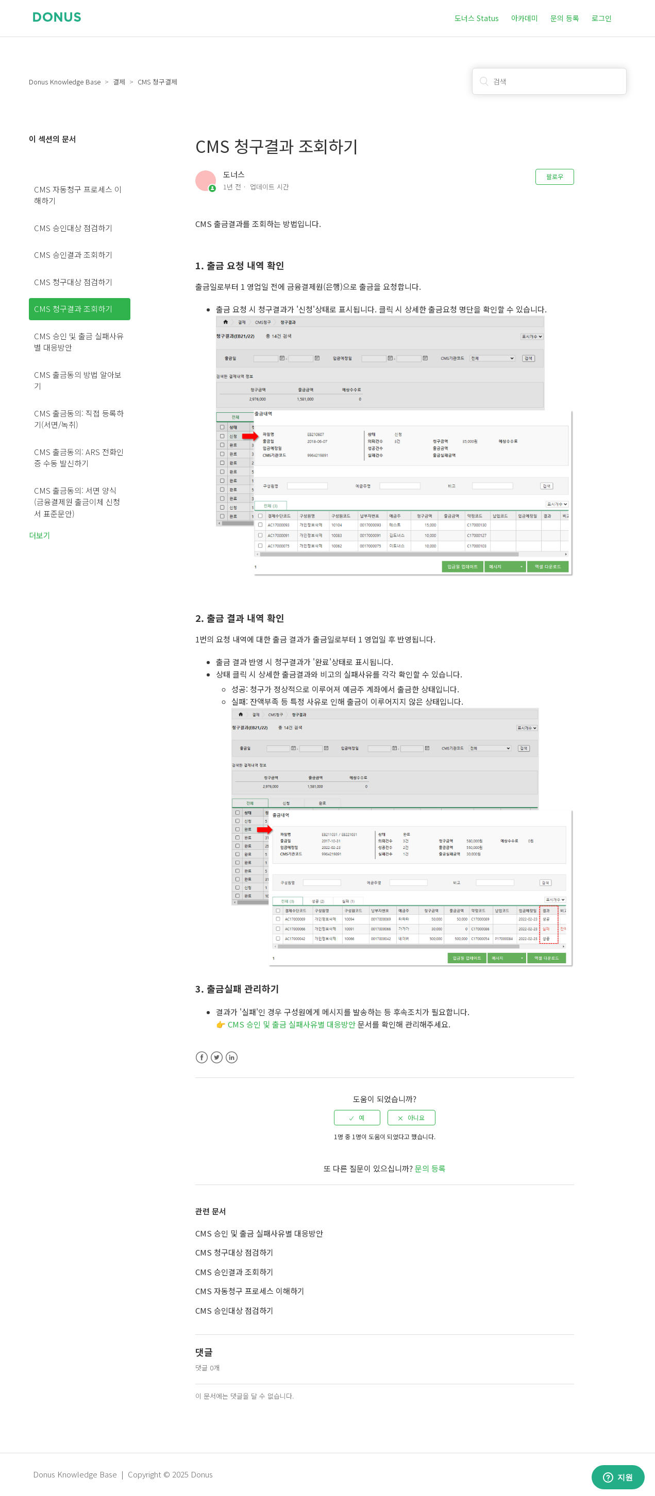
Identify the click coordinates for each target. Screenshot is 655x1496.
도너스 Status (477, 18)
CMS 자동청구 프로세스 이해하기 (78, 195)
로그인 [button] (602, 18)
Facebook (201, 1057)
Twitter (216, 1057)
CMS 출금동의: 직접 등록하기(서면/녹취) (79, 419)
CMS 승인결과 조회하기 (73, 254)
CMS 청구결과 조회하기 (73, 308)
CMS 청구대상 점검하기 (73, 281)
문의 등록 (564, 18)
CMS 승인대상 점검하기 (73, 227)
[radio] (357, 1117)
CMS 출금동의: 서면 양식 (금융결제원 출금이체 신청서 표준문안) (77, 502)
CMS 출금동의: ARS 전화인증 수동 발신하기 (79, 457)
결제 (119, 81)
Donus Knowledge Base (64, 81)
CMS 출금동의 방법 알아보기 (78, 380)
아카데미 (524, 18)
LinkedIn (231, 1057)
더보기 (40, 535)
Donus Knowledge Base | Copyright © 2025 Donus (123, 1474)
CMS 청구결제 (157, 81)
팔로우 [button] (554, 176)
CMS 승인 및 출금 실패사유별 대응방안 (79, 341)
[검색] (549, 81)
